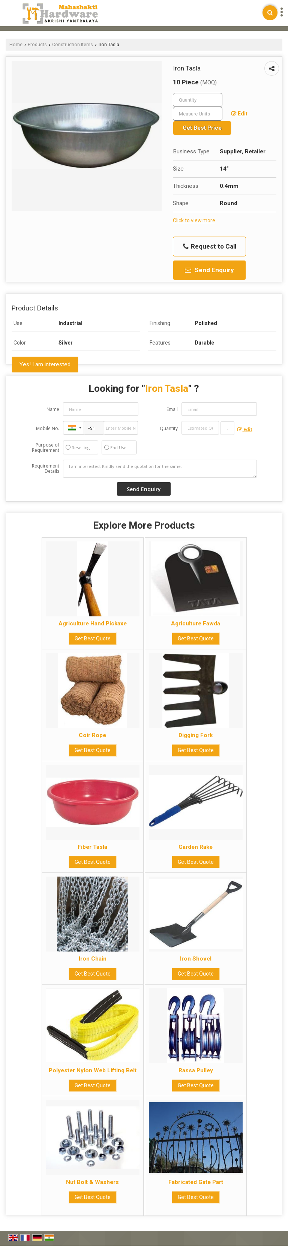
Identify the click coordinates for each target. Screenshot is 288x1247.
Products (37, 44)
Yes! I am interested (45, 364)
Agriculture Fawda (195, 623)
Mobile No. (47, 428)
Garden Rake (195, 847)
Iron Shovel (196, 958)
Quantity (169, 428)
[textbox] (197, 114)
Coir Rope (92, 735)
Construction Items (72, 44)
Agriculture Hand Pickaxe (92, 623)
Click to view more (194, 220)
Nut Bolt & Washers (92, 1182)
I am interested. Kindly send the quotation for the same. (160, 469)
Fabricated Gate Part (195, 1182)
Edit (239, 114)
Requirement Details (45, 468)
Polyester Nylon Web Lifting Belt (92, 1070)
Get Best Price (202, 127)
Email (172, 409)
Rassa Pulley (195, 1070)
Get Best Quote (93, 638)
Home (15, 44)
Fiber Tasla (92, 847)
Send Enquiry (209, 270)
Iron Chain (92, 958)
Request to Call (209, 246)
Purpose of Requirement (45, 447)
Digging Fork (195, 735)
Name (52, 409)
